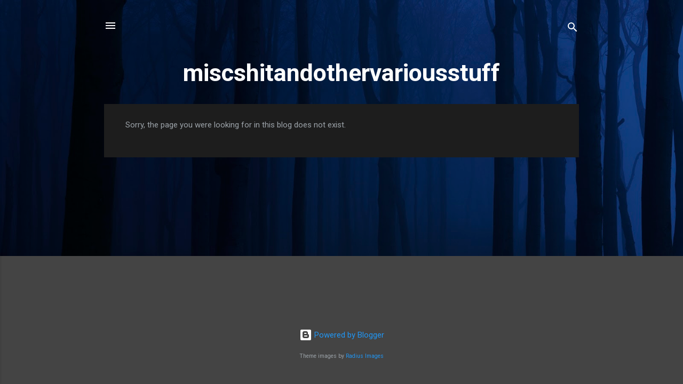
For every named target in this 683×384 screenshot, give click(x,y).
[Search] (572, 29)
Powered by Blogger (341, 335)
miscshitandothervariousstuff (341, 73)
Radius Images (365, 356)
